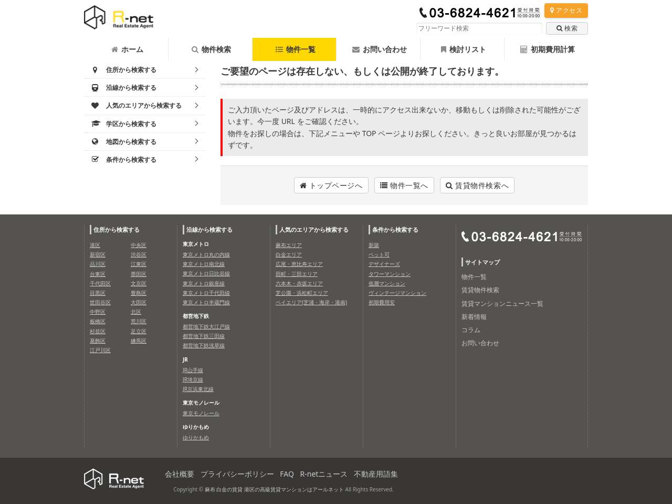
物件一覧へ (404, 185)
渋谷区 (138, 254)
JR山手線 (193, 370)
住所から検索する (116, 229)
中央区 (138, 245)
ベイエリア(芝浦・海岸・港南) (311, 302)
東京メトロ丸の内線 (206, 254)
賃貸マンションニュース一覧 (502, 303)
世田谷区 (100, 302)
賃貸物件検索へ (477, 185)
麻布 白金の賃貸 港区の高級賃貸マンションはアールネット (274, 489)
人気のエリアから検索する (314, 229)
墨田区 (138, 273)
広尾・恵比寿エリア (299, 264)
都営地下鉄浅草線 (204, 345)
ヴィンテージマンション (397, 292)
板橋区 (98, 321)
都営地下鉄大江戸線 (206, 326)
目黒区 (98, 292)
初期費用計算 (547, 49)
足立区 (138, 331)
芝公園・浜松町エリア (302, 292)
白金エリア (289, 254)
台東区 (98, 273)
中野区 (98, 311)
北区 (136, 311)
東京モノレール (201, 413)
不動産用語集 (376, 474)
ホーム (127, 49)
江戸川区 (100, 350)
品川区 (98, 264)
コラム (470, 329)
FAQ (287, 474)
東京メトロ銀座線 (204, 283)
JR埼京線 (193, 379)
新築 (374, 245)
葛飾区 (98, 340)
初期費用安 (382, 302)
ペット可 (379, 254)
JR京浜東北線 (198, 389)
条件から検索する (395, 229)
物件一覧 (296, 49)
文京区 (138, 283)
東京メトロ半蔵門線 (206, 302)
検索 (567, 28)
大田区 (138, 302)
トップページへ (331, 185)
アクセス (566, 10)
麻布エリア (289, 245)
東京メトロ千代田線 (206, 292)
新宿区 (98, 254)
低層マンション (387, 283)
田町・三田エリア (297, 273)
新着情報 (474, 316)
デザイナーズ (384, 264)
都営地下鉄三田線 (204, 336)
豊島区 (138, 292)
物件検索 (211, 49)
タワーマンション (390, 273)
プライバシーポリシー (237, 474)
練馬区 (138, 340)
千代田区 (100, 283)
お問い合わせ (379, 49)
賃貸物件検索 (480, 289)
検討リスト (463, 49)
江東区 (138, 264)
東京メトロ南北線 (204, 264)
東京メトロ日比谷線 (206, 273)
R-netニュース (324, 474)
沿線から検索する (209, 229)
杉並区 (98, 331)
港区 (95, 245)
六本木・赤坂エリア (299, 283)
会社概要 (179, 474)
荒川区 (138, 321)
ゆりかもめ (196, 437)
